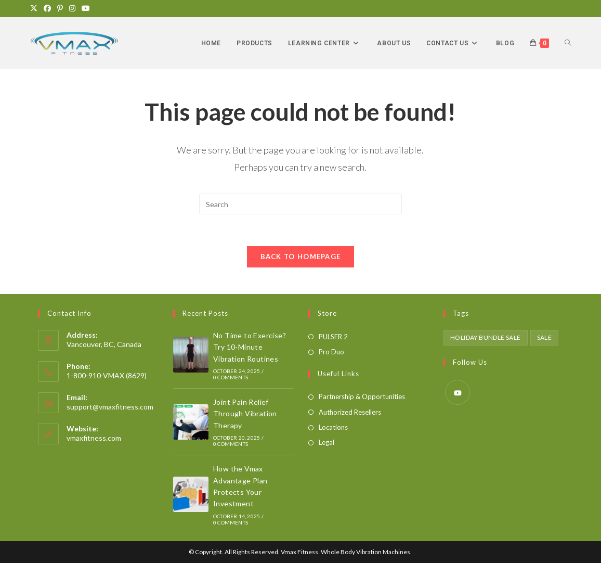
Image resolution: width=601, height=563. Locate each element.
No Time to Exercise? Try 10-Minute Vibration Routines (249, 347)
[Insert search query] (300, 204)
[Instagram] (72, 8)
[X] (35, 8)
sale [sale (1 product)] (544, 337)
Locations (333, 427)
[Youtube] (86, 8)
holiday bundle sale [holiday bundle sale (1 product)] (485, 337)
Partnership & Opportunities (362, 396)
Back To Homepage (300, 256)
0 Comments (230, 377)
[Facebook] (47, 8)
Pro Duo (331, 352)
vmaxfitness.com (94, 437)
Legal (326, 442)
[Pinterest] (60, 8)
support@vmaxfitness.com (110, 406)
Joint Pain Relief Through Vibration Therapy (245, 414)
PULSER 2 (333, 336)
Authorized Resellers (350, 412)
